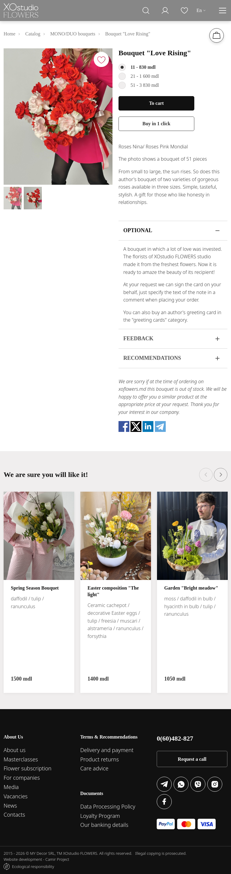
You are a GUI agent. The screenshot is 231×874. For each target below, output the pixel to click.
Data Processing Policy (107, 806)
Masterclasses (21, 759)
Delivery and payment (107, 750)
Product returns (99, 759)
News (10, 805)
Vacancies (16, 796)
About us (15, 750)
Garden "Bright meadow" (191, 587)
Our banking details (104, 824)
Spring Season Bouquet (35, 587)
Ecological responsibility (33, 866)
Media (11, 787)
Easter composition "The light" (113, 591)
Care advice (94, 768)
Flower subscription (27, 768)
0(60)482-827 (175, 738)
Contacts (14, 814)
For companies (22, 777)
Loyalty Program (100, 815)
